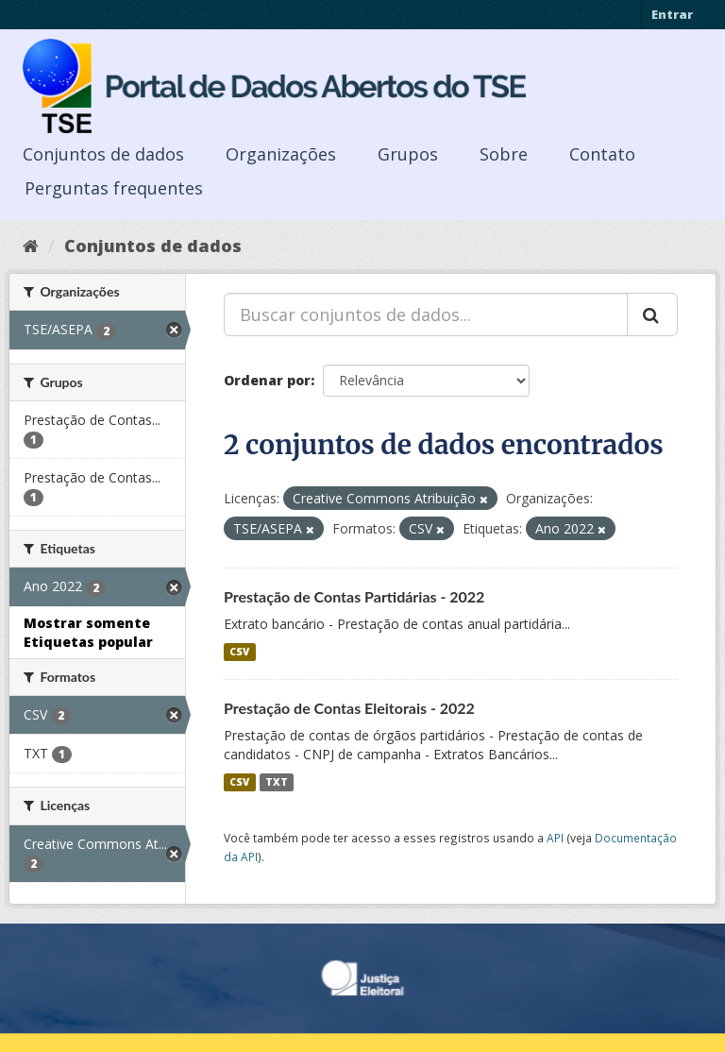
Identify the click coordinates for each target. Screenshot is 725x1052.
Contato (602, 154)
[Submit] (652, 314)
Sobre (504, 154)
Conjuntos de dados (103, 154)
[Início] (31, 245)
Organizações (281, 154)
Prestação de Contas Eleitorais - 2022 (349, 708)
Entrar (672, 14)
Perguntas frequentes (114, 188)
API (555, 837)
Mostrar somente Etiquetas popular (88, 632)
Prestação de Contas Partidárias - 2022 (354, 596)
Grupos (408, 154)
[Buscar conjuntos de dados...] (426, 314)
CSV (239, 651)
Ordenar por (267, 380)
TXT (276, 782)
